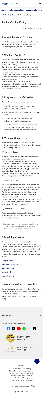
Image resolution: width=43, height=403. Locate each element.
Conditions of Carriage (21, 378)
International (19, 10)
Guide (14, 15)
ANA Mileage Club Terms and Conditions (21, 380)
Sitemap (29, 375)
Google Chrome (8, 261)
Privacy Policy (16, 368)
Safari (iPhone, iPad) (10, 264)
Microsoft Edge (8, 272)
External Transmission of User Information (21, 371)
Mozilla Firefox (8, 276)
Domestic (9, 10)
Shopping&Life (31, 10)
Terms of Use (14, 373)
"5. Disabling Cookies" (12, 148)
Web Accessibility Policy (18, 375)
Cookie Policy (27, 368)
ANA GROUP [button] (6, 315)
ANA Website (6, 15)
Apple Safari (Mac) (9, 268)
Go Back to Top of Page (37, 361)
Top (2, 10)
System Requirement (26, 373)
